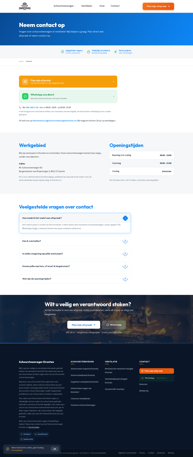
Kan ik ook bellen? (31, 241)
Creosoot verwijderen (80, 398)
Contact (115, 6)
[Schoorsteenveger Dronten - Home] (24, 6)
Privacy (142, 453)
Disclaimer (161, 453)
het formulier (34, 427)
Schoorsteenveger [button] (64, 6)
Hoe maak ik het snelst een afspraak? (42, 218)
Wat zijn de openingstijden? (36, 278)
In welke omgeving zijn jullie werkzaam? (42, 253)
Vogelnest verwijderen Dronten (84, 381)
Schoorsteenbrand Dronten (83, 375)
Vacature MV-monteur (114, 389)
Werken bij (144, 390)
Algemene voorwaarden (127, 453)
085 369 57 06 (32, 107)
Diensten (143, 384)
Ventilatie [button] (86, 6)
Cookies (151, 453)
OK (54, 449)
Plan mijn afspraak (158, 6)
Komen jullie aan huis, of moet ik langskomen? (46, 266)
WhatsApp (114, 324)
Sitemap (171, 453)
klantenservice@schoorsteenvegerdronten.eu (54, 120)
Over (102, 6)
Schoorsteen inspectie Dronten (84, 368)
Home (21, 61)
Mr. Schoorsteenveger (68, 453)
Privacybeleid (16, 450)
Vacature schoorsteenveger (83, 405)
